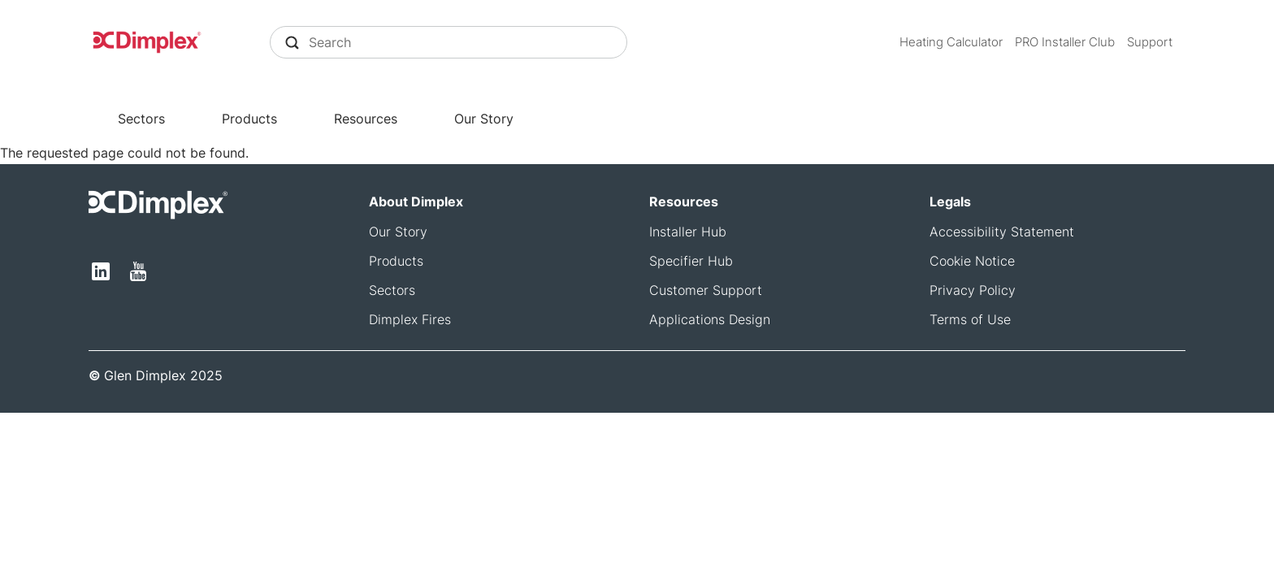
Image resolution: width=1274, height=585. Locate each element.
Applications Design (709, 319)
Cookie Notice (972, 261)
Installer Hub (687, 231)
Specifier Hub (691, 261)
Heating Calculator (951, 42)
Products (249, 118)
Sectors (141, 118)
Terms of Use (970, 319)
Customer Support (705, 290)
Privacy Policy (973, 290)
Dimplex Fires (410, 319)
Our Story (484, 118)
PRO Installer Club (1065, 42)
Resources (365, 118)
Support (1149, 42)
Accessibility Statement (1002, 231)
